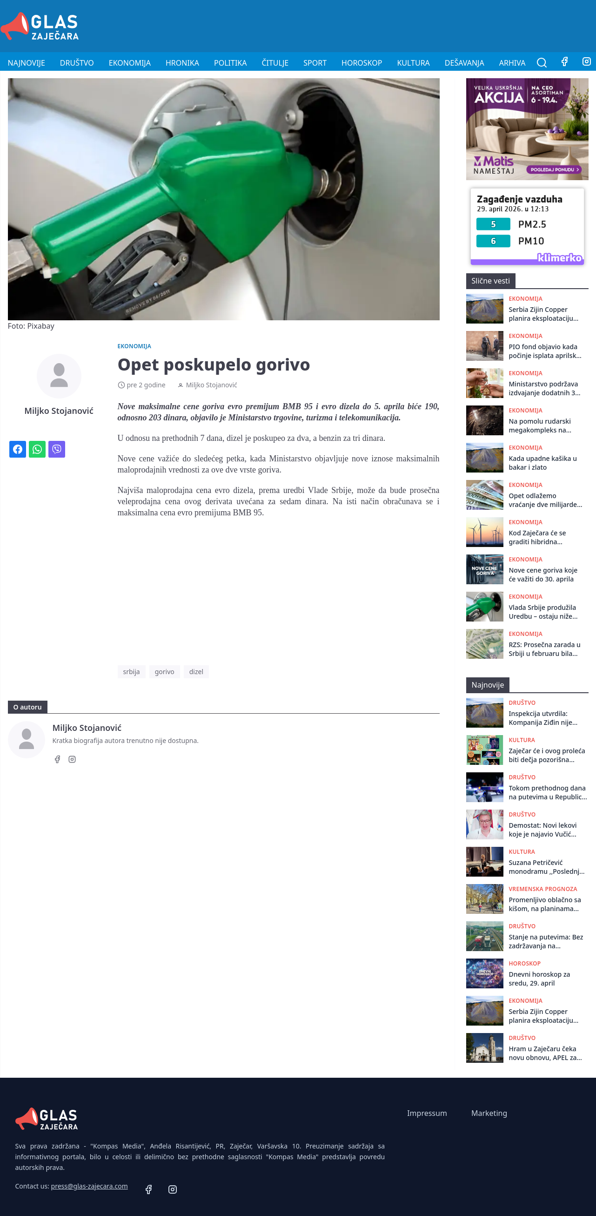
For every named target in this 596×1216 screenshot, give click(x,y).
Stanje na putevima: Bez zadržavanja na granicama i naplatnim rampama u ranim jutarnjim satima (546, 941)
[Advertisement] (426, 25)
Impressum (427, 1113)
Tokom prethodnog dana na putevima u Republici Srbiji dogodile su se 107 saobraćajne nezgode (547, 793)
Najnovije (26, 63)
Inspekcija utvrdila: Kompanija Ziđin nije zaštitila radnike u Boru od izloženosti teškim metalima (545, 718)
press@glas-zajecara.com (89, 1186)
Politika (230, 63)
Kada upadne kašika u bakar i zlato (543, 463)
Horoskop (362, 63)
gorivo (164, 671)
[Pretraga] (542, 63)
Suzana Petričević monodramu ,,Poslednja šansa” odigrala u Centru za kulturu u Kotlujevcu (547, 867)
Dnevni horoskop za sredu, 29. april (539, 978)
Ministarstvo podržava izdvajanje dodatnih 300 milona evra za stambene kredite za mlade (546, 388)
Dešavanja (464, 63)
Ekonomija (130, 63)
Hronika (182, 63)
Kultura (413, 63)
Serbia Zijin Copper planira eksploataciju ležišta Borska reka (541, 314)
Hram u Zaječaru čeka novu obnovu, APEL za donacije (543, 1053)
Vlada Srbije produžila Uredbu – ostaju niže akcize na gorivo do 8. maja (542, 612)
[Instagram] (72, 761)
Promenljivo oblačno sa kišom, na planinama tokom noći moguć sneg (546, 904)
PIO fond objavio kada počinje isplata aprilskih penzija (546, 351)
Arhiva (512, 63)
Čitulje (274, 63)
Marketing (489, 1113)
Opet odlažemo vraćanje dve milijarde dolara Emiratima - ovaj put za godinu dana (545, 500)
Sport (315, 63)
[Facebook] (564, 63)
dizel (196, 671)
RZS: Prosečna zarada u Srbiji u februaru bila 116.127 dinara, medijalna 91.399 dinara (545, 649)
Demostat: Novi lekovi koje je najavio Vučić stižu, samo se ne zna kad (548, 830)
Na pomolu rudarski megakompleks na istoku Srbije (540, 426)
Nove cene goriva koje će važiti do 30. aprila (543, 574)
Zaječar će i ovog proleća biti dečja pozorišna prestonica (547, 755)
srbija (131, 671)
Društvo (77, 63)
